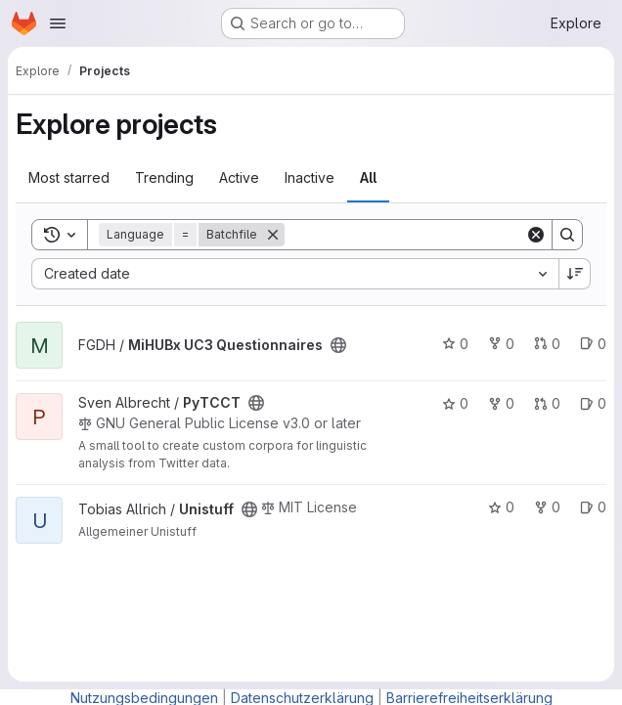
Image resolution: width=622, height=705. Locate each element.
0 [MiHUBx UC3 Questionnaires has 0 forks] (501, 343)
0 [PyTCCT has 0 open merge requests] (547, 403)
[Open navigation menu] (57, 23)
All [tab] (368, 177)
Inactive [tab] (309, 177)
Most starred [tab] (69, 177)
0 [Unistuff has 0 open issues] (593, 507)
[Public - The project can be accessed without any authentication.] (338, 345)
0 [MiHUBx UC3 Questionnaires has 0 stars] (455, 343)
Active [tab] (239, 177)
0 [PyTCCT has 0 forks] (501, 403)
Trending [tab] (164, 177)
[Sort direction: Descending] (575, 273)
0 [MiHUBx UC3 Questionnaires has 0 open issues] (593, 343)
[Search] (406, 234)
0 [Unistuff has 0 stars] (501, 507)
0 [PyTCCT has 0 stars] (455, 403)
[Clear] (536, 234)
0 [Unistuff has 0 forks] (547, 507)
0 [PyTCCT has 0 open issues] (593, 403)
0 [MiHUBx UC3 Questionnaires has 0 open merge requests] (547, 343)
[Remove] (273, 234)
